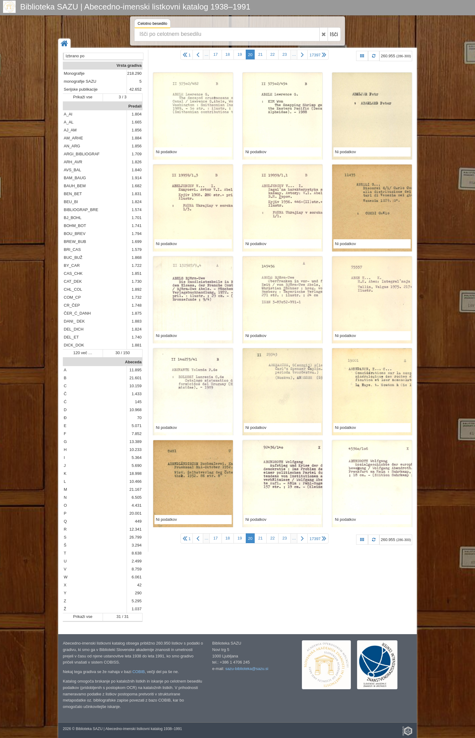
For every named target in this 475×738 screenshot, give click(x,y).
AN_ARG (72, 146)
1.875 (136, 313)
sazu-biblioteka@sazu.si (246, 668)
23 (284, 54)
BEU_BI (71, 201)
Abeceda (133, 362)
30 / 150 (123, 352)
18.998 (135, 473)
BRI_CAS (72, 249)
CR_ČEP (72, 305)
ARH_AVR (73, 162)
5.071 (136, 425)
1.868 (136, 257)
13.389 (135, 441)
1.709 (136, 154)
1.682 (136, 186)
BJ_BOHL (73, 217)
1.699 (136, 241)
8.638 (136, 553)
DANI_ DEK (74, 321)
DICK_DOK (74, 345)
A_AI (68, 114)
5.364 (136, 457)
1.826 (136, 162)
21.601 (135, 378)
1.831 (136, 193)
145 (138, 401)
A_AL (69, 122)
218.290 (134, 73)
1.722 (136, 265)
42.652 (135, 89)
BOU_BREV (75, 233)
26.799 (135, 537)
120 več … (82, 352)
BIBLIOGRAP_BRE (81, 209)
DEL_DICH (73, 329)
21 (260, 54)
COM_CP (72, 297)
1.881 (136, 345)
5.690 (136, 465)
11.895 (135, 370)
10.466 (135, 481)
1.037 (136, 609)
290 (138, 593)
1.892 (136, 289)
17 (215, 54)
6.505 (136, 497)
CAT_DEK (73, 281)
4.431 (136, 505)
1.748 (136, 305)
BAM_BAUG (75, 178)
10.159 (135, 386)
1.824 (136, 201)
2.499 (136, 561)
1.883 (136, 321)
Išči (334, 34)
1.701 (136, 217)
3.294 (136, 545)
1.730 (136, 281)
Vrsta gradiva (129, 65)
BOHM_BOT (75, 225)
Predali (135, 106)
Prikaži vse (83, 97)
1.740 (136, 337)
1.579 (136, 249)
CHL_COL (73, 289)
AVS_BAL (72, 170)
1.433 (136, 394)
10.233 (135, 449)
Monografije (74, 73)
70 (139, 417)
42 (139, 585)
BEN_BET (73, 193)
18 (228, 54)
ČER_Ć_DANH (77, 313)
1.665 (136, 122)
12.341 (135, 529)
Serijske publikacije (81, 89)
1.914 (136, 178)
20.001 (135, 513)
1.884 (136, 138)
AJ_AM (70, 130)
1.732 (136, 297)
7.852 (136, 433)
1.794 (136, 233)
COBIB (138, 671)
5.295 (136, 601)
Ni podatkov (166, 151)
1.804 (136, 114)
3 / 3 (122, 97)
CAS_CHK (73, 273)
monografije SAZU (80, 81)
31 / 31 (122, 616)
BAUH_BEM (75, 186)
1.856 (136, 130)
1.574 (136, 209)
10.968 (135, 409)
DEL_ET (71, 337)
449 (138, 521)
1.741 (136, 225)
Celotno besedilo (152, 24)
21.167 (135, 489)
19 (240, 54)
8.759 (136, 569)
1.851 (136, 273)
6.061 (136, 577)
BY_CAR (72, 265)
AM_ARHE (73, 138)
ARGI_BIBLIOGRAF (82, 154)
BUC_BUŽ (73, 257)
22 (272, 54)
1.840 (136, 170)
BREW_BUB (75, 241)
